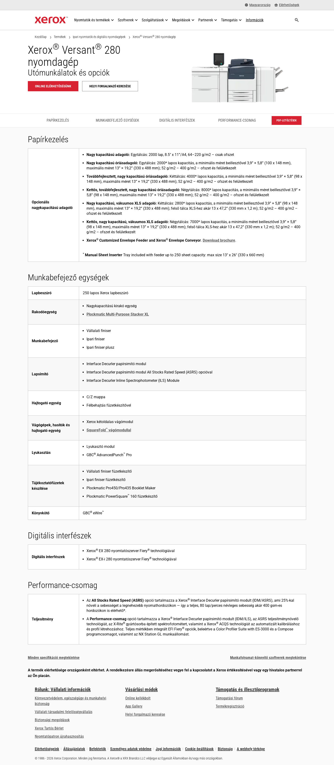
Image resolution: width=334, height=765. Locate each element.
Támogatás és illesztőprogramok (247, 689)
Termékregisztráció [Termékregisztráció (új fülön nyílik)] (230, 706)
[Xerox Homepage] (51, 20)
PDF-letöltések (286, 120)
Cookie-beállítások (199, 749)
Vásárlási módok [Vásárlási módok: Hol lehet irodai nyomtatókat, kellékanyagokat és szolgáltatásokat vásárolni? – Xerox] (141, 689)
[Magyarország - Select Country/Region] (257, 4)
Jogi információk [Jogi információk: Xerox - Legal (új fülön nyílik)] (168, 749)
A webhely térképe (251, 749)
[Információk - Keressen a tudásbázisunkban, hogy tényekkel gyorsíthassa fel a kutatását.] (255, 20)
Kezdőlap (41, 37)
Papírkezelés (58, 120)
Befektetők (97, 749)
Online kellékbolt (138, 698)
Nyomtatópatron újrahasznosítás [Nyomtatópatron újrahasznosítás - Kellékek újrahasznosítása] (59, 736)
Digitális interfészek (177, 120)
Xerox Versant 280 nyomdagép (154, 37)
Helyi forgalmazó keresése (145, 714)
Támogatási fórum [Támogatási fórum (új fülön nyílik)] (229, 698)
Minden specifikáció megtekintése (54, 657)
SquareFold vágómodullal (109, 430)
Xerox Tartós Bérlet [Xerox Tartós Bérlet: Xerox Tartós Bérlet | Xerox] (49, 728)
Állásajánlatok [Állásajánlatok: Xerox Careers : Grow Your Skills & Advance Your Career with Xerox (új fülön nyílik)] (74, 749)
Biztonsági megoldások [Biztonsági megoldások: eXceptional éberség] (52, 720)
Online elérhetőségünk (53, 86)
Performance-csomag (237, 120)
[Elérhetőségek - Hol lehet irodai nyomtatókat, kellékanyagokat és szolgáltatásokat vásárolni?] (287, 4)
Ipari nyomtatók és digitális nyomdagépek (99, 37)
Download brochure (219, 240)
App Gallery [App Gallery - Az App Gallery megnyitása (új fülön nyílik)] (133, 706)
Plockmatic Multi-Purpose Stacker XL (118, 314)
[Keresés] (297, 20)
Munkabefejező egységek (117, 120)
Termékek (60, 37)
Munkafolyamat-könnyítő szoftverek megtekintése (268, 657)
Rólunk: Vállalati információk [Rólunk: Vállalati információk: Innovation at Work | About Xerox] (63, 689)
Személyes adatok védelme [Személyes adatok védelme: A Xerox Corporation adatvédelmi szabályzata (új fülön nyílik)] (130, 749)
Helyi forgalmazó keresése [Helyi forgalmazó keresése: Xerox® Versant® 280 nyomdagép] (110, 86)
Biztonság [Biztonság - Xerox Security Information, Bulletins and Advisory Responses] (225, 749)
